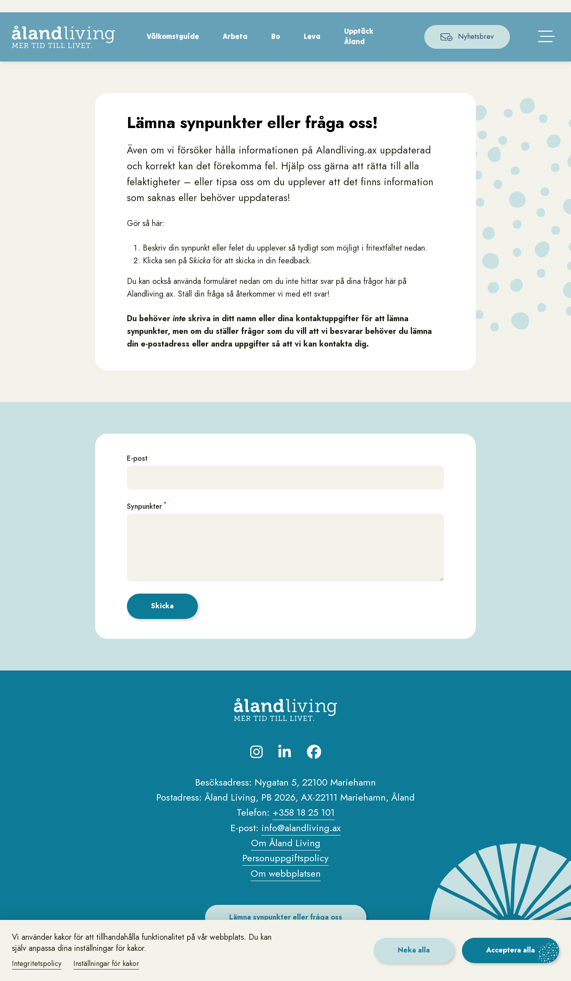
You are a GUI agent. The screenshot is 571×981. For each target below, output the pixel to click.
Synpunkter (144, 518)
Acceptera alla (510, 950)
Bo (275, 47)
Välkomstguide (173, 47)
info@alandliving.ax (301, 839)
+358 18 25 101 (303, 824)
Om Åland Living (285, 854)
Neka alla (414, 950)
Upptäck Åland (358, 47)
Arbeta (235, 47)
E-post (137, 470)
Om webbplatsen (286, 885)
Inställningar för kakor (106, 963)
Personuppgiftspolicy (285, 869)
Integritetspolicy (36, 963)
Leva (312, 47)
